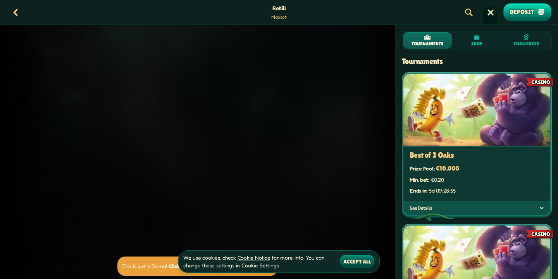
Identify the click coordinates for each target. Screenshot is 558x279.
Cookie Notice (254, 257)
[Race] (490, 12)
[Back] (15, 12)
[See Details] (541, 208)
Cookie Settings (260, 265)
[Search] (469, 12)
